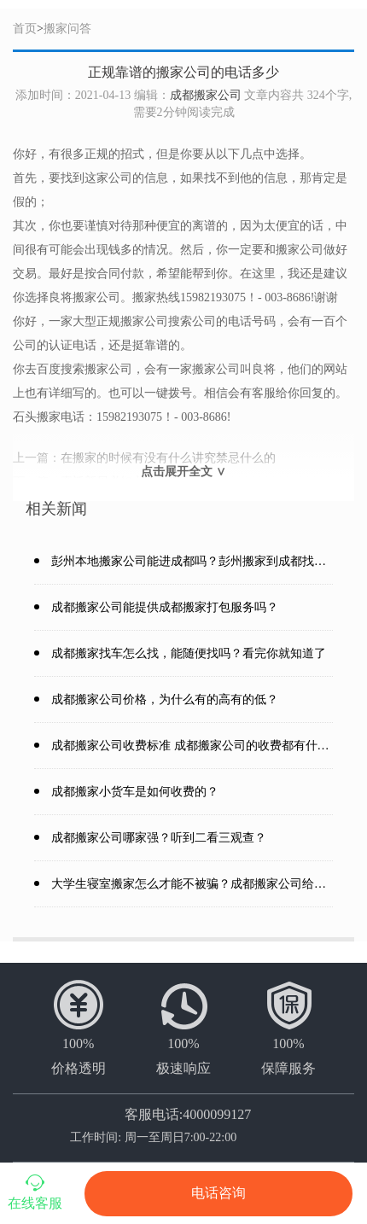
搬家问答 (67, 28)
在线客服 (35, 1191)
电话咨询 (218, 1193)
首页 (25, 28)
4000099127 (217, 1114)
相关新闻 (56, 508)
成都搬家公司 (206, 95)
